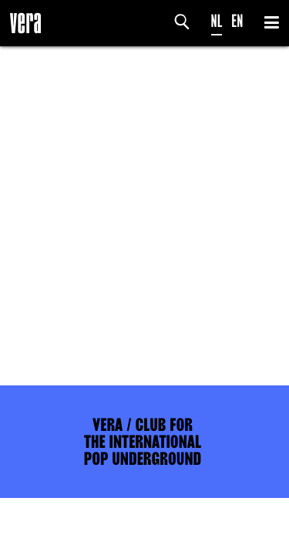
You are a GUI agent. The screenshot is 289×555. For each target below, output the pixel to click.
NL (217, 21)
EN (237, 21)
